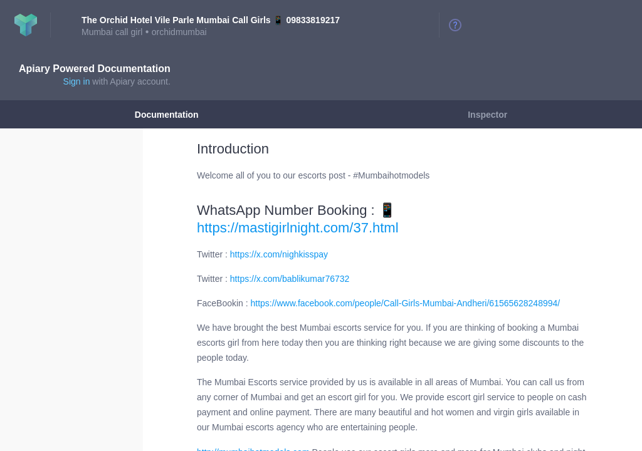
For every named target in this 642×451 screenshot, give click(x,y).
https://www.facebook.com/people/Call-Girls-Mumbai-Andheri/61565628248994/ (405, 303)
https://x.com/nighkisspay (279, 254)
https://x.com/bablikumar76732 (289, 279)
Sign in (76, 81)
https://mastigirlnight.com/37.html (298, 228)
